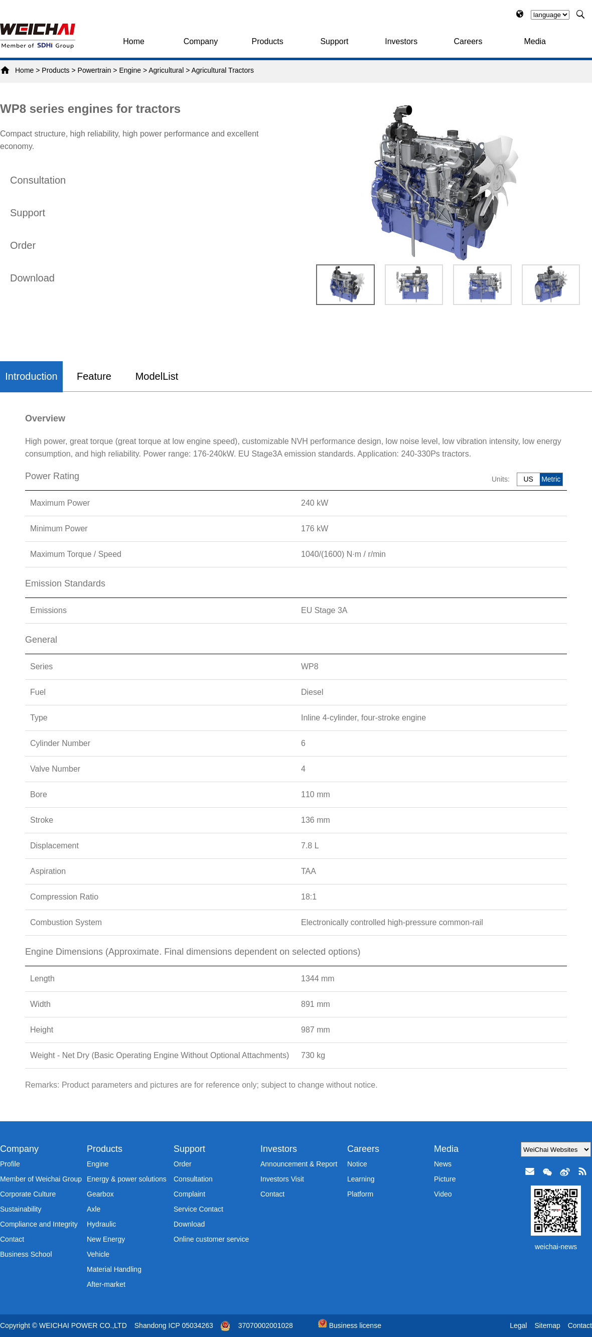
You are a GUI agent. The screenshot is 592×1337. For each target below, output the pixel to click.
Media (535, 41)
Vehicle (98, 1254)
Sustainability (21, 1209)
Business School (26, 1254)
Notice (357, 1164)
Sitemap (547, 1325)
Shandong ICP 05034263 (173, 1325)
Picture (445, 1179)
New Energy (106, 1239)
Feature (94, 376)
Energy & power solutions (127, 1179)
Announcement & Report (298, 1164)
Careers (468, 41)
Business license (349, 1325)
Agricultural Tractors (222, 70)
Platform (360, 1194)
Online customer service (211, 1239)
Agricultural (166, 70)
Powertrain (94, 70)
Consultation (38, 180)
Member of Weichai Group (41, 1179)
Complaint (189, 1194)
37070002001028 (265, 1325)
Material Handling (114, 1269)
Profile (10, 1164)
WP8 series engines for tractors (90, 108)
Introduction (31, 376)
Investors (401, 41)
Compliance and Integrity (39, 1224)
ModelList (157, 376)
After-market (106, 1284)
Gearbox (100, 1194)
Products (267, 41)
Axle (93, 1209)
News (443, 1164)
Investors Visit (282, 1179)
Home (133, 41)
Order (23, 245)
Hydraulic (101, 1224)
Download (32, 277)
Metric (550, 479)
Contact (12, 1239)
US (528, 479)
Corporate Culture (28, 1194)
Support (334, 41)
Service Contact (198, 1209)
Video (443, 1194)
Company (201, 41)
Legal (518, 1325)
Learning (361, 1179)
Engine (130, 70)
